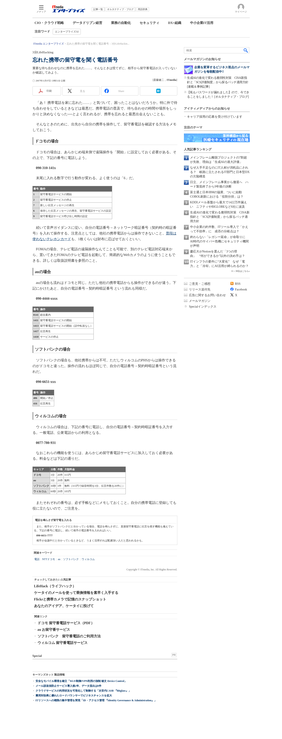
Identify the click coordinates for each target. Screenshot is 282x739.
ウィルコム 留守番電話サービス (63, 643)
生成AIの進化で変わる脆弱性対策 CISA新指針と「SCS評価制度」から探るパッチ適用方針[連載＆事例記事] (217, 82)
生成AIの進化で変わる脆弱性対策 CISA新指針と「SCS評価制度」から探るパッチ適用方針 (220, 217)
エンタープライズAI (67, 31)
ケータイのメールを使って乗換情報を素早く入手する (76, 593)
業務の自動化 (121, 23)
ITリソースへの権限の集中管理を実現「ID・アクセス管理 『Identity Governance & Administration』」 (96, 700)
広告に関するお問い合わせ (207, 295)
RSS (238, 283)
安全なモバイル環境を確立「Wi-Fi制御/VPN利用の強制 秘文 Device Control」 (81, 681)
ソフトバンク (71, 559)
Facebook (241, 289)
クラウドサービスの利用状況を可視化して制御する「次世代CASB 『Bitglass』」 (83, 690)
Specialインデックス (202, 306)
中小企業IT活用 (201, 23)
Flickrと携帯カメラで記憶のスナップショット (70, 599)
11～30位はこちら (240, 271)
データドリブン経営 (87, 23)
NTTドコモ (48, 559)
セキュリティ (149, 23)
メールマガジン (199, 301)
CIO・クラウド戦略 (49, 23)
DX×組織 (174, 23)
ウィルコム (88, 559)
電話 (37, 559)
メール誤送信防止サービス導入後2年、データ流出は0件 (68, 685)
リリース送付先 (199, 289)
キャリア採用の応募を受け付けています (214, 116)
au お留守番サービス (54, 629)
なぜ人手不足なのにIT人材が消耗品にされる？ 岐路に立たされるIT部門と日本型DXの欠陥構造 (220, 172)
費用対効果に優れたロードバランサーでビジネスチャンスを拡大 (74, 695)
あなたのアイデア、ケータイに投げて (64, 606)
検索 (246, 50)
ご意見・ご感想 (199, 283)
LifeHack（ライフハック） (55, 586)
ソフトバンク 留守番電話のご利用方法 (69, 636)
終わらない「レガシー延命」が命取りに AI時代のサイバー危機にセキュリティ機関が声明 (219, 241)
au (59, 559)
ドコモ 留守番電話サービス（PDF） (66, 623)
